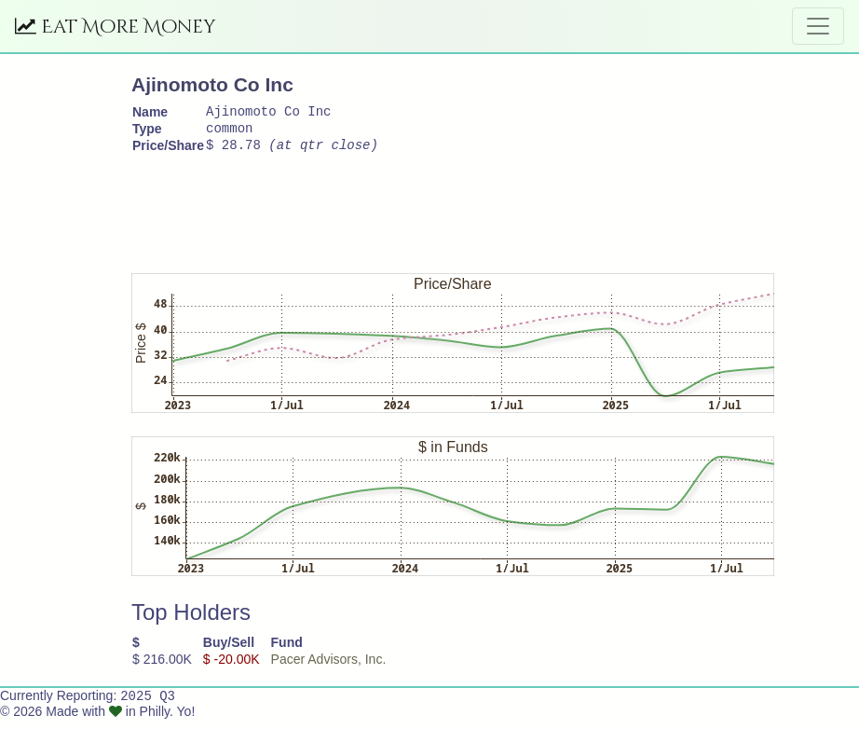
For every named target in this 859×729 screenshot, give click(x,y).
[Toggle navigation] (818, 26)
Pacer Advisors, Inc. (329, 667)
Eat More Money (115, 26)
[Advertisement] (470, 213)
